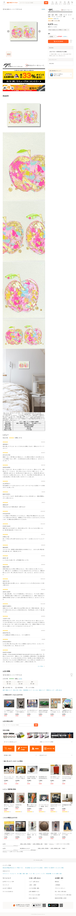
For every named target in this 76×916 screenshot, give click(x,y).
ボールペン (51, 843)
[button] (73, 19)
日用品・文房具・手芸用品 (25, 843)
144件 (20, 678)
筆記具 (46, 843)
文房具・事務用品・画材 (37, 843)
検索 (46, 2)
